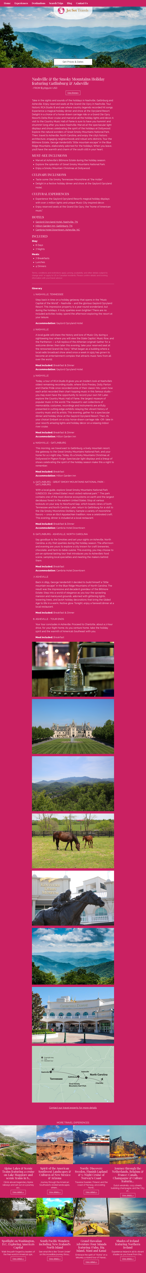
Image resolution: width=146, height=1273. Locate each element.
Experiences (21, 3)
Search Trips (56, 3)
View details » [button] (18, 1192)
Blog (69, 3)
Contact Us (82, 3)
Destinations (38, 3)
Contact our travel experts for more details (73, 1107)
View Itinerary (73, 93)
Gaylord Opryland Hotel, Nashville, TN (57, 221)
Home (7, 3)
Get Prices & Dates (73, 61)
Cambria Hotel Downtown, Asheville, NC (58, 229)
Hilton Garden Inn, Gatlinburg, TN (54, 226)
